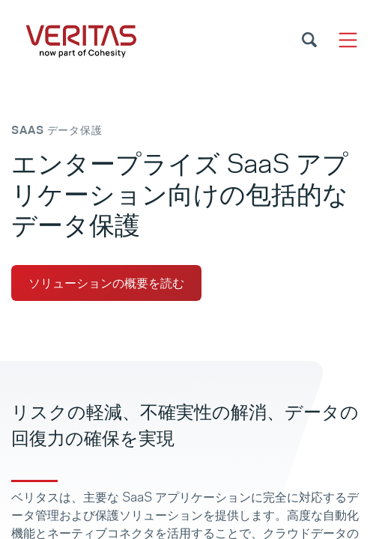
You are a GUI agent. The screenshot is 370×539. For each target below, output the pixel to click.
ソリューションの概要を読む (106, 283)
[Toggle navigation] (348, 40)
